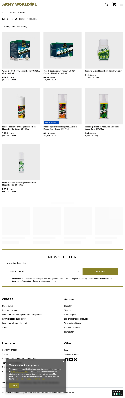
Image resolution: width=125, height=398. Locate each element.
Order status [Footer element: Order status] (7, 306)
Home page (13, 12)
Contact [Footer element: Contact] (5, 327)
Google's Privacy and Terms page (31, 379)
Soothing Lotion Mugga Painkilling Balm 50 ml (103, 71)
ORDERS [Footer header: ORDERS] (7, 299)
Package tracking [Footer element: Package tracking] (9, 310)
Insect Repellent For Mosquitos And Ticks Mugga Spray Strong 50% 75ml (60, 128)
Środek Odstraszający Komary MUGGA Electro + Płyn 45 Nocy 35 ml (59, 72)
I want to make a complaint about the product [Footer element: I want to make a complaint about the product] (22, 314)
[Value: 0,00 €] (114, 4)
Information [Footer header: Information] (9, 343)
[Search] (106, 4)
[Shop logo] (19, 4)
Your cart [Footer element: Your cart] (68, 310)
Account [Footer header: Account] (69, 299)
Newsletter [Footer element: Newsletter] (69, 332)
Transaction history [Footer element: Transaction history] (72, 323)
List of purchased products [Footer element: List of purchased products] (76, 319)
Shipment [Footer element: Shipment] (6, 354)
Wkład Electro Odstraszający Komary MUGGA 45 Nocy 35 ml (21, 72)
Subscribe (100, 271)
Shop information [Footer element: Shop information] (9, 350)
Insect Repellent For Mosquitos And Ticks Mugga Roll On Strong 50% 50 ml (19, 128)
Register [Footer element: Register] (68, 306)
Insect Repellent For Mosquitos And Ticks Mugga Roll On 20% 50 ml (19, 184)
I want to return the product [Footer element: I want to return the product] (14, 319)
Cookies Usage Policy (20, 371)
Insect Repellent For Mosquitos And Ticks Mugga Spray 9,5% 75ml (102, 128)
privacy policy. (50, 281)
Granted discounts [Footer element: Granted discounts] (72, 327)
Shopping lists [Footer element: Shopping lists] (70, 314)
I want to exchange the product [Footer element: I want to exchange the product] (15, 323)
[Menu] (122, 4)
